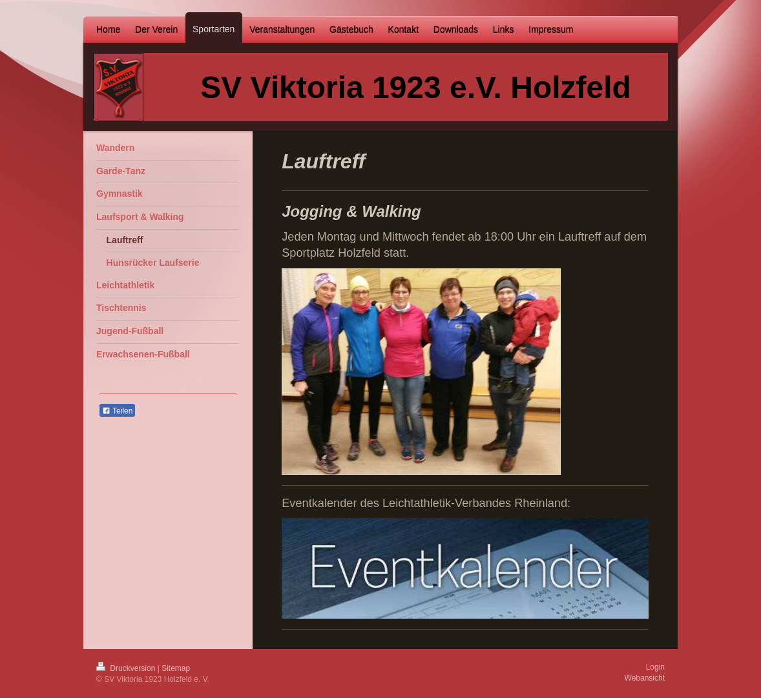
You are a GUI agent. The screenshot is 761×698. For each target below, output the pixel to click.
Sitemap (176, 668)
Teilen (117, 410)
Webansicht (645, 678)
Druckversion (127, 668)
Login (655, 667)
